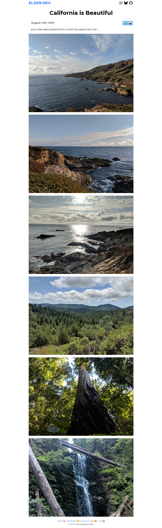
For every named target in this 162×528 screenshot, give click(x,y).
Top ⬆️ (102, 521)
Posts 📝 (85, 521)
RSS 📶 (94, 521)
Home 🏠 (61, 521)
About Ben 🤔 (73, 521)
